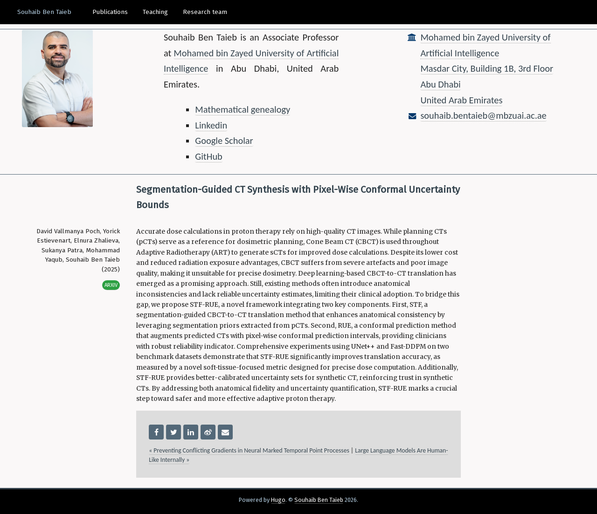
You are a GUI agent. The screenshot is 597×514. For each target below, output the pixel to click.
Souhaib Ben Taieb (44, 12)
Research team (205, 12)
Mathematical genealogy (242, 109)
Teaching (155, 12)
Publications (110, 12)
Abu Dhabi (440, 84)
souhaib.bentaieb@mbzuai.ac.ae (483, 115)
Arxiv (111, 285)
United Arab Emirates (461, 100)
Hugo (278, 499)
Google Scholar (224, 140)
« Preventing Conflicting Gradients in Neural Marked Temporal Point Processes (249, 450)
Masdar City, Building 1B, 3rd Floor (486, 68)
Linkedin (211, 125)
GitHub (208, 156)
